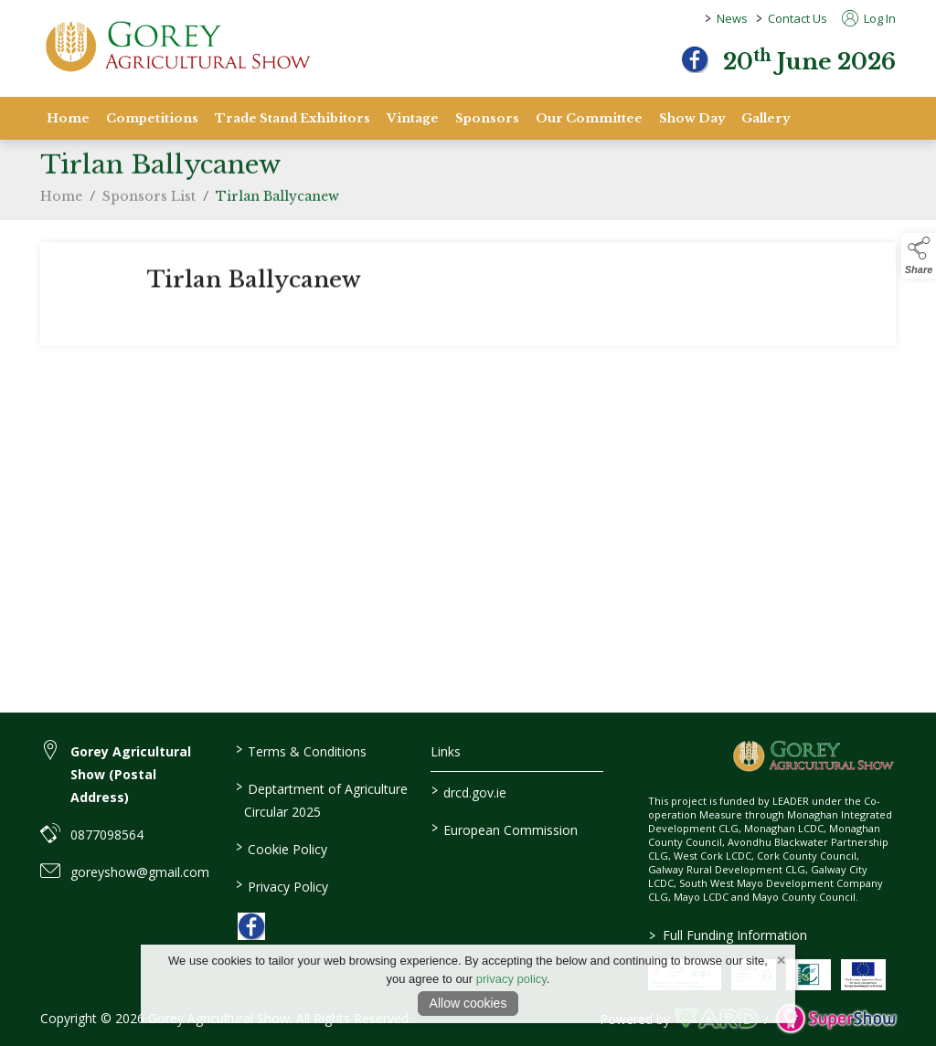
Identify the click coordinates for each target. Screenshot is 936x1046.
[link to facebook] (251, 926)
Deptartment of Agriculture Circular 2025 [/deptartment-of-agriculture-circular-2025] (322, 798)
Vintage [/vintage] (413, 118)
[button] (918, 256)
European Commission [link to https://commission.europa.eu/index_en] (504, 829)
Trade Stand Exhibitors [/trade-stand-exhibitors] (292, 118)
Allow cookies (468, 1003)
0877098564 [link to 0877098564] (107, 834)
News (732, 18)
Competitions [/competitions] (152, 118)
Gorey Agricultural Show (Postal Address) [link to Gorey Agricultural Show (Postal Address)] (130, 774)
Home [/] (68, 118)
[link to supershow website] (836, 1019)
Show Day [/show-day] (692, 118)
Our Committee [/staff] (589, 118)
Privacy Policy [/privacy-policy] (282, 885)
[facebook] (694, 59)
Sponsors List (149, 201)
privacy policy (511, 979)
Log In (869, 18)
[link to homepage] (177, 46)
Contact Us (797, 18)
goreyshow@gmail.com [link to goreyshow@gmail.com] (139, 872)
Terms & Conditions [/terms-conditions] (301, 750)
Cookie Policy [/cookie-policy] (281, 848)
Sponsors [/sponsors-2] (487, 118)
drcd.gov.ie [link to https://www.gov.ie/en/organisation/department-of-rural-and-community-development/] (468, 791)
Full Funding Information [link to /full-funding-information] (727, 935)
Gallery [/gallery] (765, 118)
